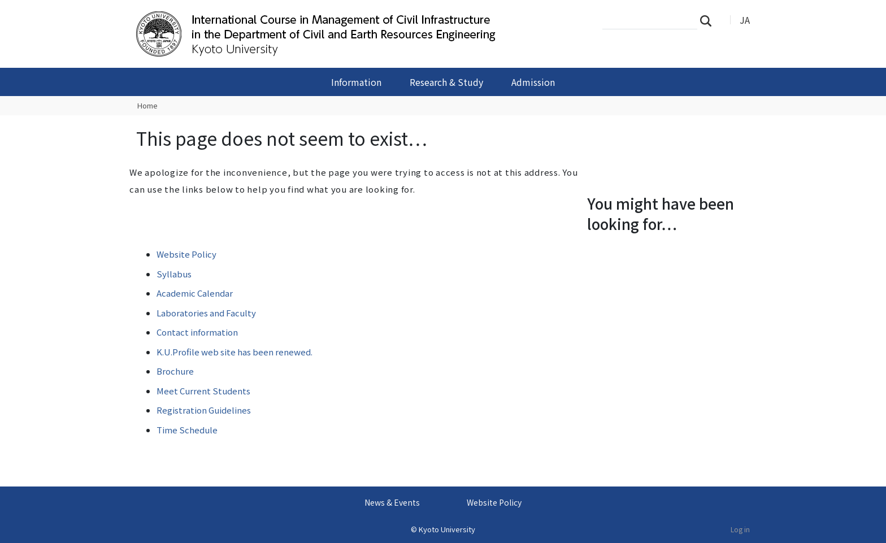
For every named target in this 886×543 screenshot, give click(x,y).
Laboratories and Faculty (206, 313)
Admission (533, 82)
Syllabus (174, 274)
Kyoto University (447, 529)
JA (745, 19)
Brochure (175, 371)
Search (709, 20)
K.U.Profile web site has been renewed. (234, 352)
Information (356, 82)
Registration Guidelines (204, 410)
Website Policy (186, 254)
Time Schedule (187, 430)
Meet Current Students (203, 391)
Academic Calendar (195, 293)
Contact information (197, 332)
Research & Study (446, 82)
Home (147, 105)
